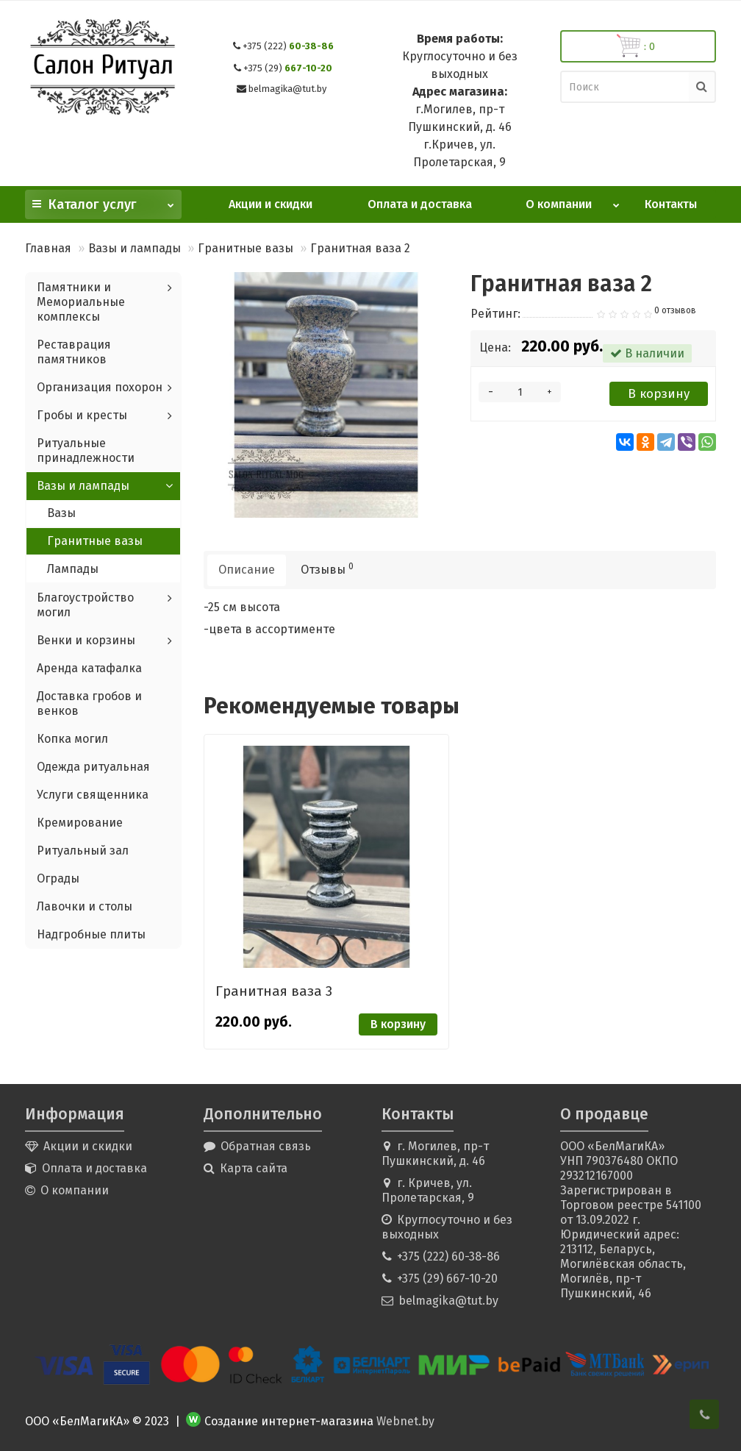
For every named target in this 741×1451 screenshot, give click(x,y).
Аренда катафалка (89, 668)
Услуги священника (92, 795)
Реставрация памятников (74, 352)
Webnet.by (405, 1421)
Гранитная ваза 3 (273, 991)
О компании (573, 200)
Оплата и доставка (420, 204)
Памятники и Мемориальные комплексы (81, 302)
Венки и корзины (86, 640)
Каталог (103, 201)
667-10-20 (287, 68)
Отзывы (327, 569)
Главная (48, 248)
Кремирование (80, 823)
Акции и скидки (270, 204)
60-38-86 (288, 45)
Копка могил (72, 739)
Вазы (61, 513)
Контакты (671, 204)
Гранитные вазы (245, 248)
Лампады (73, 569)
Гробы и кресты (82, 415)
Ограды (58, 878)
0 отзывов (675, 310)
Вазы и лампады (134, 248)
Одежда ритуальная (93, 767)
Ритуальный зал (83, 851)
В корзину (659, 394)
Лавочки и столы (84, 906)
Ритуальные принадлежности (86, 450)
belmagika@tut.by (287, 88)
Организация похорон (99, 387)
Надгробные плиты (91, 934)
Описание (246, 570)
